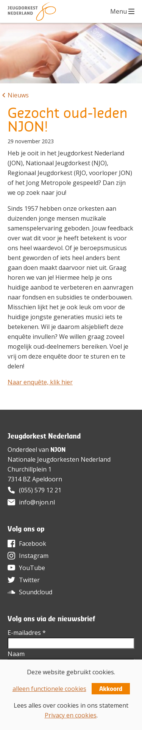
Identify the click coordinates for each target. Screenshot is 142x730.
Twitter (29, 580)
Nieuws (18, 95)
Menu (118, 11)
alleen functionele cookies (49, 689)
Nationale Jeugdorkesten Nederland (59, 459)
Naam (16, 654)
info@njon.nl (37, 502)
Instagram (33, 555)
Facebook (32, 543)
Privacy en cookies (71, 715)
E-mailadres (27, 632)
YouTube (32, 568)
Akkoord (110, 689)
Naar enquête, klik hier (40, 382)
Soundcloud (35, 592)
